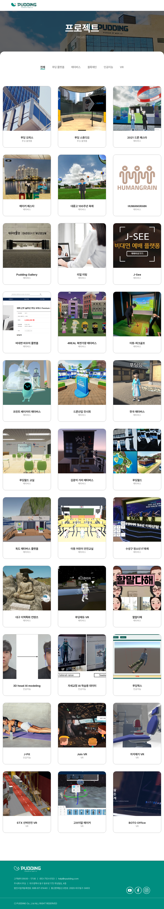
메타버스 (75, 67)
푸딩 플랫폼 (58, 67)
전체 (42, 67)
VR (122, 67)
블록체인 (92, 67)
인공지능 (108, 67)
